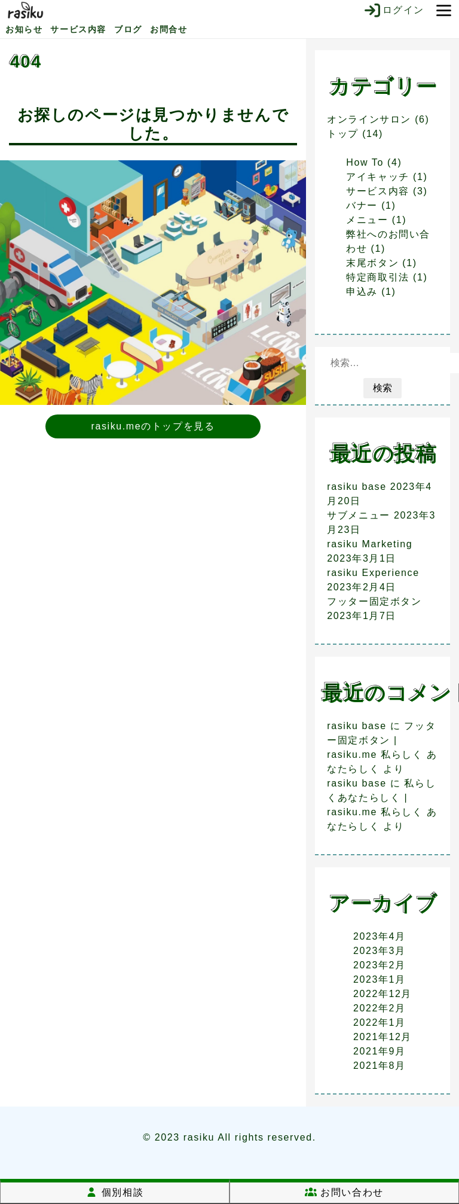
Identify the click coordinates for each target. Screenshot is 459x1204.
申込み (362, 291)
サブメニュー (358, 515)
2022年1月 (379, 1022)
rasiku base (356, 486)
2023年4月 (379, 936)
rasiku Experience (373, 573)
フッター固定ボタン (374, 601)
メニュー (367, 220)
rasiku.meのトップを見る (153, 426)
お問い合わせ (344, 1192)
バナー (362, 205)
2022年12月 (382, 994)
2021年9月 (379, 1051)
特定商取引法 (377, 277)
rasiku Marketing (369, 544)
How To (365, 162)
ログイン (393, 10)
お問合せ (168, 29)
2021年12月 (382, 1037)
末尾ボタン (372, 263)
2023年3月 (379, 951)
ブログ (128, 29)
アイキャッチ (377, 177)
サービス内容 (78, 29)
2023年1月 (379, 979)
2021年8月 (379, 1065)
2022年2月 (379, 1008)
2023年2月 (379, 965)
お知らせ (23, 29)
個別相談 (114, 1192)
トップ (343, 134)
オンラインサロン (369, 119)
